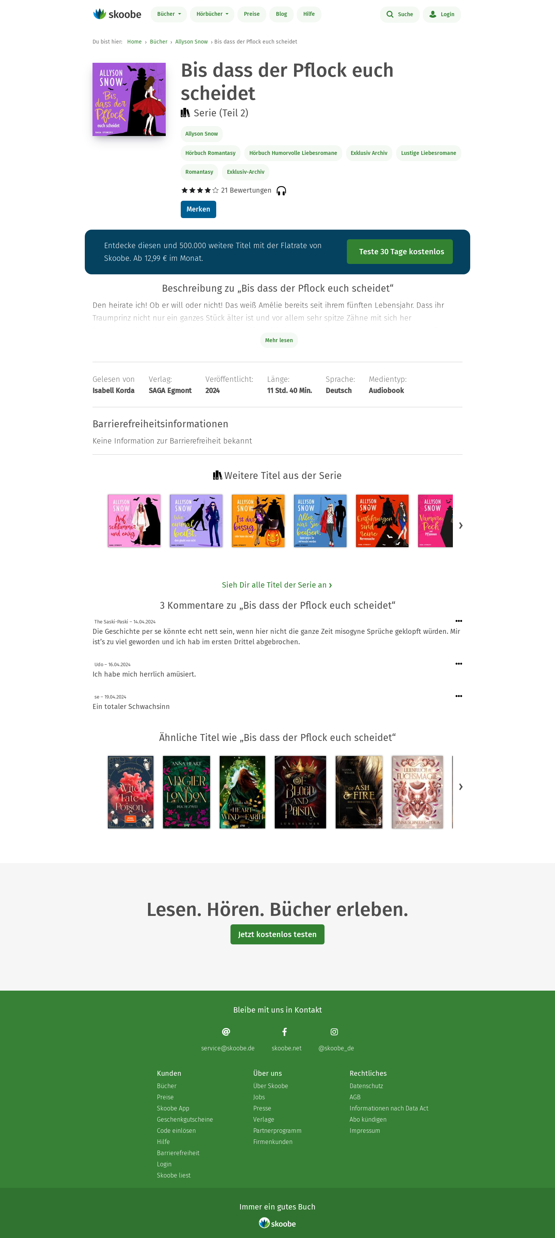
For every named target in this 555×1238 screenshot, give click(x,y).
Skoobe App (173, 1108)
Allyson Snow (191, 42)
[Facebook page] (286, 1039)
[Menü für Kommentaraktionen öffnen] (459, 621)
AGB (355, 1097)
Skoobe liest (173, 1175)
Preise (252, 14)
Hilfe (309, 14)
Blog (281, 14)
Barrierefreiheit (178, 1153)
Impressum (365, 1130)
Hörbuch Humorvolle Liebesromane (293, 153)
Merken (198, 209)
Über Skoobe (270, 1086)
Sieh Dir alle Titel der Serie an (277, 585)
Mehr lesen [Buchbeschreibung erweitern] (279, 340)
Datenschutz (366, 1086)
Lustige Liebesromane (428, 153)
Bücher (167, 14)
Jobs (259, 1097)
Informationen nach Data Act (389, 1108)
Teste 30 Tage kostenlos (401, 251)
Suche (400, 14)
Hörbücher (210, 14)
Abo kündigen (368, 1119)
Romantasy (199, 172)
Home (134, 42)
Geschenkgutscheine (185, 1119)
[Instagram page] (336, 1039)
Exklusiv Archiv (369, 153)
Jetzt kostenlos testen (277, 934)
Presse (262, 1108)
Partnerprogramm (277, 1130)
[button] (460, 525)
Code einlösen (176, 1130)
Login (441, 14)
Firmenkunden (273, 1142)
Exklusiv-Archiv (245, 172)
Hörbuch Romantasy (210, 153)
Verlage (263, 1119)
